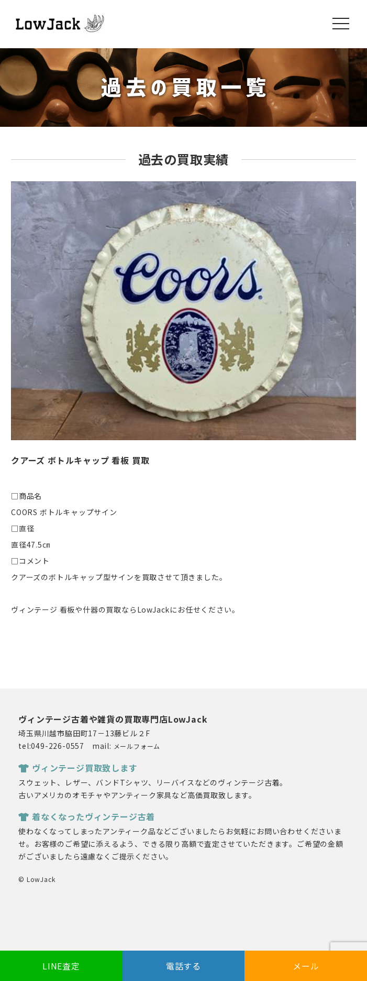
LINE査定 (61, 966)
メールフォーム (137, 746)
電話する (183, 966)
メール (306, 966)
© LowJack (36, 879)
